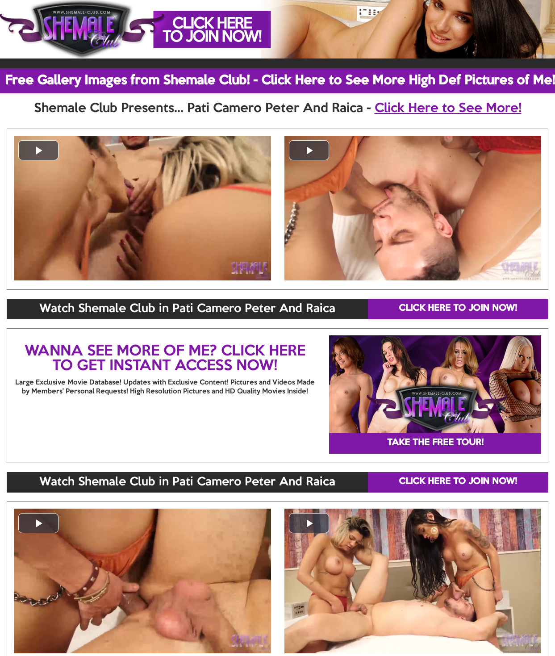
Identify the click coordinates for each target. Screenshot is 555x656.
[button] (38, 150)
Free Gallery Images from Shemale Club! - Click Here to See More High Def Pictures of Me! (280, 81)
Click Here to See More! (448, 108)
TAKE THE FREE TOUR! (435, 443)
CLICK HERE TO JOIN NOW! (458, 309)
